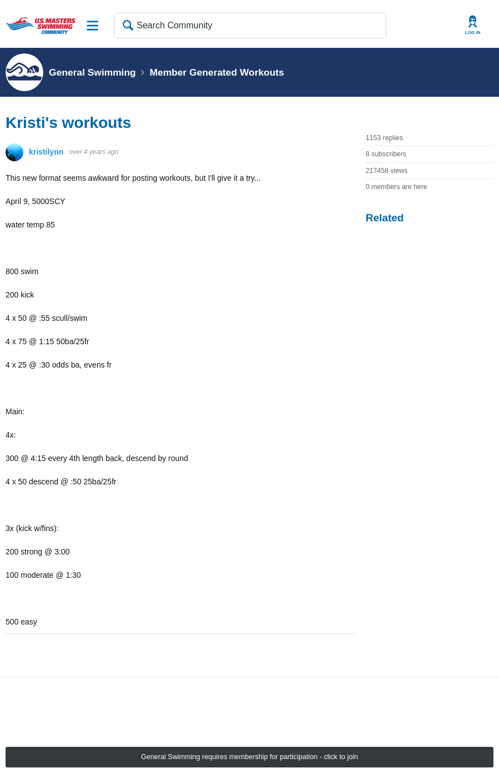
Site (92, 25)
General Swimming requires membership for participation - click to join (249, 757)
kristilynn (46, 151)
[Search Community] (250, 25)
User (473, 25)
